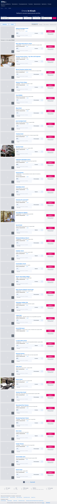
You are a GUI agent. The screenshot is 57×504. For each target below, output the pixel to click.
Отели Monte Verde (26, 497)
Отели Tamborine (19, 497)
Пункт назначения (4, 16)
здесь (43, 502)
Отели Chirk (15, 500)
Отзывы (49, 4)
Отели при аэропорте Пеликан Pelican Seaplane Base (34, 500)
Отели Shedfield (12, 497)
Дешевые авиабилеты (6, 4)
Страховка (30, 4)
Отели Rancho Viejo (21, 500)
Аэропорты (44, 4)
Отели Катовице (3, 500)
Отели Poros (33, 497)
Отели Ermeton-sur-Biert (5, 497)
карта (26, 31)
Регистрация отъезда (35, 16)
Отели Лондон (9, 500)
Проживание (15, 4)
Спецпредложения (23, 4)
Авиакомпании (37, 4)
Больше (3, 5)
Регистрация (25, 16)
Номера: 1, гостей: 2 (45, 18)
